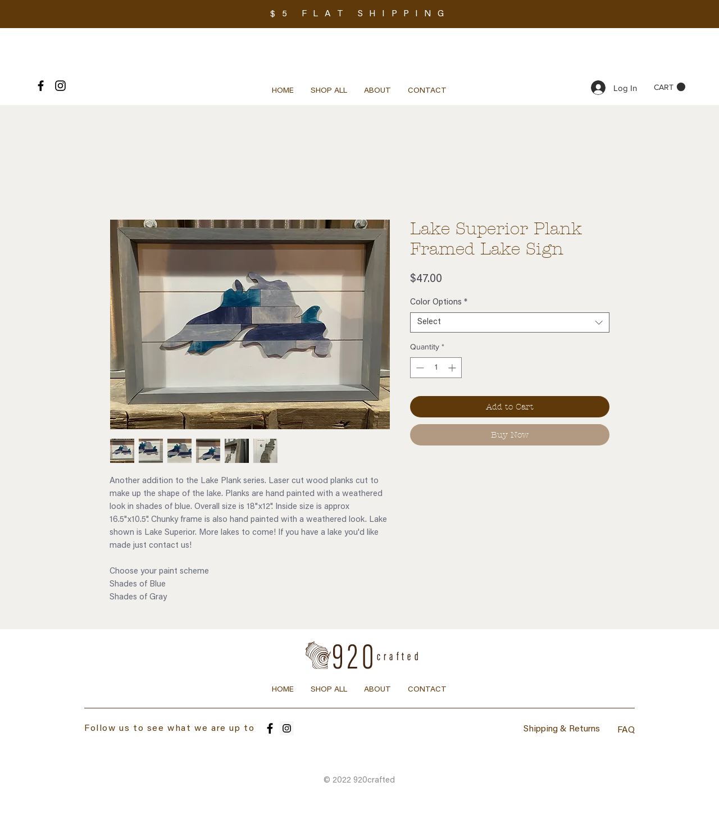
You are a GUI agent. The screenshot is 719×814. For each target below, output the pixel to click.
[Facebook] (270, 728)
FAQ (626, 730)
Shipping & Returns (562, 729)
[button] (669, 87)
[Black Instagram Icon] (60, 86)
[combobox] (509, 322)
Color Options (438, 302)
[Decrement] (419, 368)
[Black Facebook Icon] (41, 86)
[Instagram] (287, 728)
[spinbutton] (436, 368)
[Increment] (453, 368)
